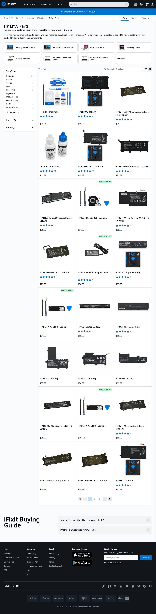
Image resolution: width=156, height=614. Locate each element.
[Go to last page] (110, 499)
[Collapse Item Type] (20, 71)
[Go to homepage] (9, 4)
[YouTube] (127, 586)
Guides (134, 18)
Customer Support (11, 558)
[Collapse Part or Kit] (20, 120)
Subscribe (146, 557)
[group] (148, 69)
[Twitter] (115, 586)
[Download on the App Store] (82, 555)
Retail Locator (32, 562)
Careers (7, 566)
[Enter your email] (121, 557)
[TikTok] (103, 586)
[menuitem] (29, 4)
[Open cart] (147, 4)
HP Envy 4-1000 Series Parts (62, 58)
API (5, 570)
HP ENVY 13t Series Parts (63, 47)
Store (6, 18)
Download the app (79, 549)
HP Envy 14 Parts (97, 47)
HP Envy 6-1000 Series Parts (99, 58)
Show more (12, 112)
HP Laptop (41, 18)
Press (29, 570)
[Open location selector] (141, 4)
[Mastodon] (132, 586)
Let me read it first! (113, 562)
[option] (19, 76)
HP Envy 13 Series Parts (25, 47)
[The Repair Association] (150, 586)
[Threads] (144, 586)
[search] (99, 4)
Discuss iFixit (9, 562)
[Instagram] (121, 586)
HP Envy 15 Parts (134, 47)
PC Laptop (29, 18)
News (29, 574)
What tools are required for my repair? (105, 530)
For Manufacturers (34, 566)
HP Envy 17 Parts (23, 58)
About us (7, 553)
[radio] (146, 69)
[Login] (153, 4)
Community (31, 553)
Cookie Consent (55, 566)
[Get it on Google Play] (82, 563)
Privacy (52, 558)
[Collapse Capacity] (20, 127)
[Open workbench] (135, 4)
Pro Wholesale (32, 558)
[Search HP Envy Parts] (123, 69)
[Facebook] (109, 586)
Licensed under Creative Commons (84, 607)
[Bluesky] (138, 586)
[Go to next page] (105, 499)
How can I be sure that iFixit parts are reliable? (105, 520)
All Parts (14, 18)
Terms (51, 562)
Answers (145, 18)
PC (22, 18)
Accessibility (54, 553)
